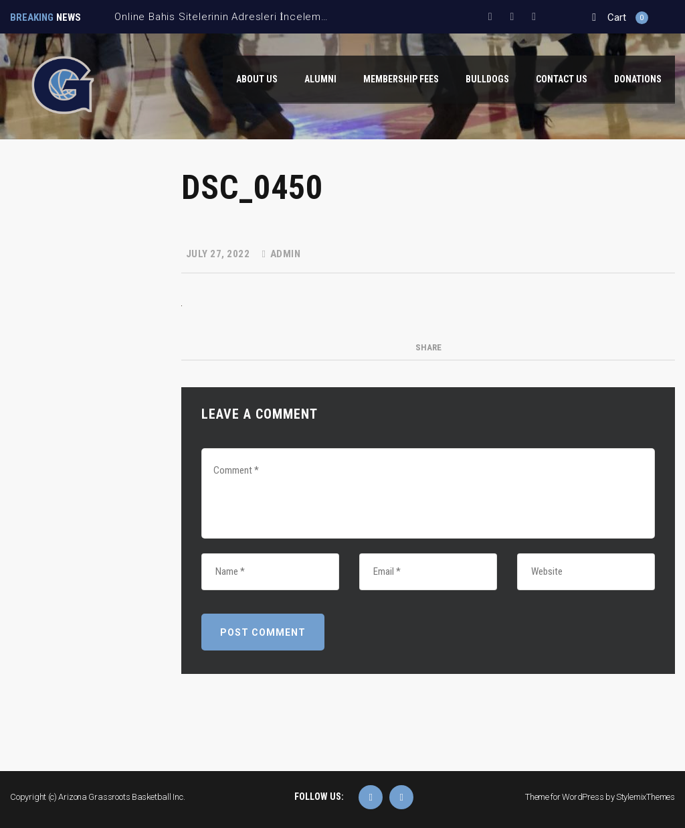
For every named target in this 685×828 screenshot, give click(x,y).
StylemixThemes (645, 797)
